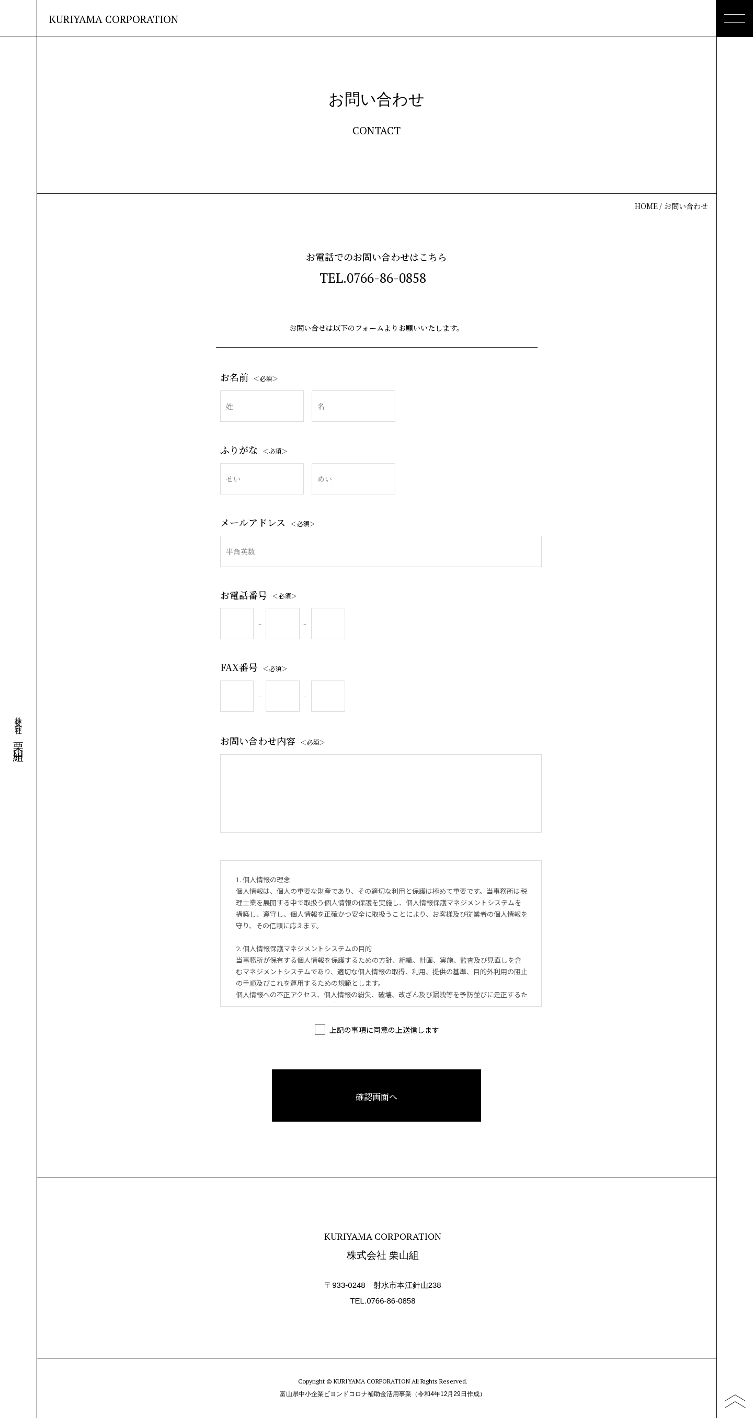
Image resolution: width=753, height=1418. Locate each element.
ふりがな (254, 449)
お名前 (249, 377)
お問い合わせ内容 (272, 740)
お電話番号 (258, 595)
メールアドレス (267, 522)
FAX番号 (254, 667)
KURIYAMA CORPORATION (113, 19)
